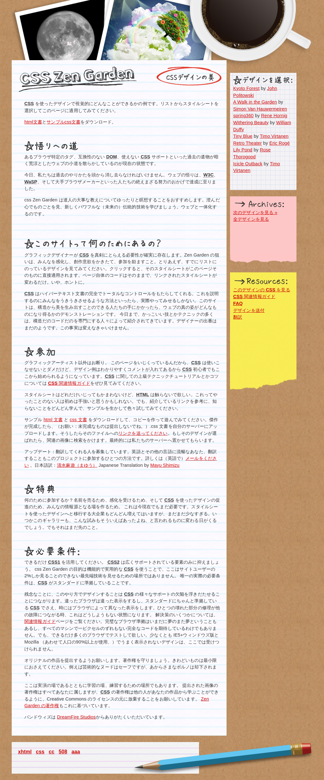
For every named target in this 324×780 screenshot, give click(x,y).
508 (63, 751)
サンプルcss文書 (63, 121)
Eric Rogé (279, 143)
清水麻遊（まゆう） (77, 465)
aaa (76, 751)
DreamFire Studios (76, 717)
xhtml (25, 751)
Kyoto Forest (246, 88)
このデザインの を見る (261, 289)
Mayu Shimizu (164, 465)
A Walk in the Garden (255, 102)
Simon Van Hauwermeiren (260, 108)
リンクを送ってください (143, 433)
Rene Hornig (274, 115)
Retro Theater (247, 143)
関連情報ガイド (69, 383)
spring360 (243, 115)
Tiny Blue (242, 136)
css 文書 (78, 419)
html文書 (33, 121)
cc (51, 751)
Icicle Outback (247, 163)
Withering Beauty (251, 122)
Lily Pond (242, 149)
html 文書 (53, 419)
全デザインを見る (251, 219)
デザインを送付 (249, 310)
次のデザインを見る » (255, 212)
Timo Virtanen (274, 136)
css (40, 751)
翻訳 (237, 317)
